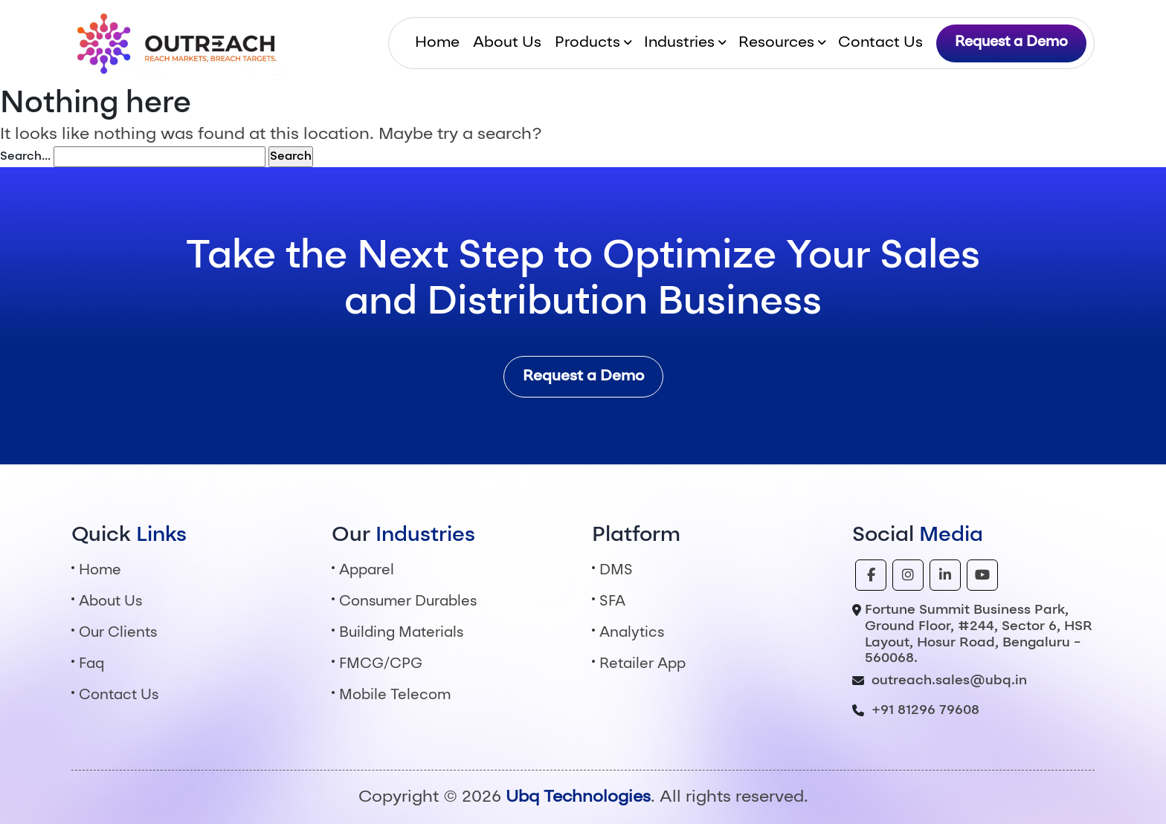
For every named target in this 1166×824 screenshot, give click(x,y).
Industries (679, 43)
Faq (91, 665)
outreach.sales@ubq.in (949, 680)
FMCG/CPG (380, 665)
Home (437, 43)
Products (587, 43)
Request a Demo (1011, 43)
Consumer (408, 602)
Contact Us (880, 43)
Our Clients (118, 633)
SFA (612, 602)
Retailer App (642, 665)
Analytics (631, 633)
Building (401, 633)
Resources (776, 43)
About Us (507, 43)
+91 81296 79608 (925, 710)
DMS (616, 571)
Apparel (366, 571)
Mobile (395, 696)
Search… (25, 157)
